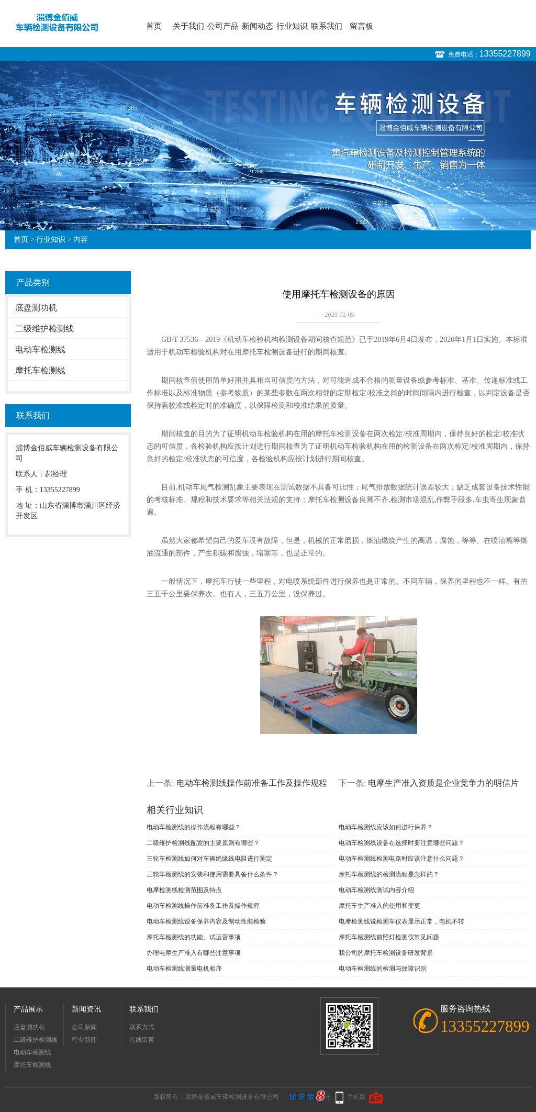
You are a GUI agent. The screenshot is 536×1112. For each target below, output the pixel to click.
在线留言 (141, 1039)
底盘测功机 (36, 307)
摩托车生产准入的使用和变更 (379, 905)
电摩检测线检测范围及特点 (184, 890)
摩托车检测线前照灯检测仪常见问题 (389, 937)
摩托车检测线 (40, 370)
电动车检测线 (40, 349)
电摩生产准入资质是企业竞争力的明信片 (443, 783)
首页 (154, 26)
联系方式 (141, 1027)
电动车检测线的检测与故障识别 (383, 968)
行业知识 (292, 26)
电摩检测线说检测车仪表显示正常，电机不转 (401, 921)
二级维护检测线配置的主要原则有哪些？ (203, 843)
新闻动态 (257, 26)
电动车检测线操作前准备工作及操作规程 (251, 783)
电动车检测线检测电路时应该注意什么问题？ (401, 858)
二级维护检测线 (44, 328)
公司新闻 (84, 1027)
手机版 (356, 1096)
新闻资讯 (86, 1009)
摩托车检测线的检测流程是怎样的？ (389, 874)
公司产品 (223, 26)
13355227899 (505, 53)
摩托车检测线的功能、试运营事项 (194, 937)
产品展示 (28, 1009)
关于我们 (188, 26)
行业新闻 (84, 1039)
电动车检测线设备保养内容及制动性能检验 (206, 921)
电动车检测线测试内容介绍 (376, 890)
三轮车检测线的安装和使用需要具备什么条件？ (212, 874)
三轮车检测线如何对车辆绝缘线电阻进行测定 (209, 858)
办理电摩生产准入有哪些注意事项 (194, 953)
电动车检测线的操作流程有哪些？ (194, 827)
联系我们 (326, 26)
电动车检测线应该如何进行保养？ (386, 827)
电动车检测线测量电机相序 (184, 968)
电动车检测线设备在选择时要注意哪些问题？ (401, 843)
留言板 (361, 26)
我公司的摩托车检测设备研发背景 (386, 953)
